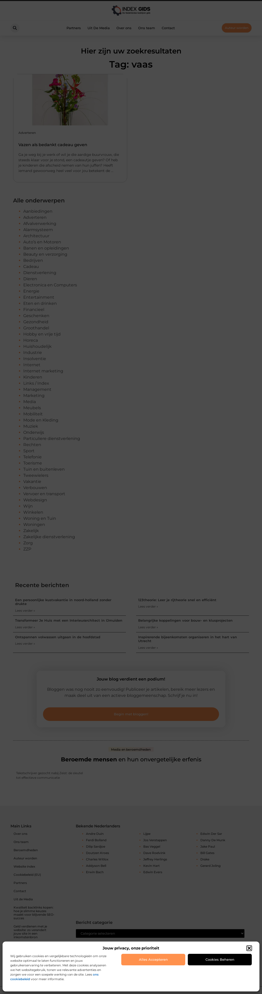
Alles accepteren (153, 959)
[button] (249, 948)
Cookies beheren (219, 959)
